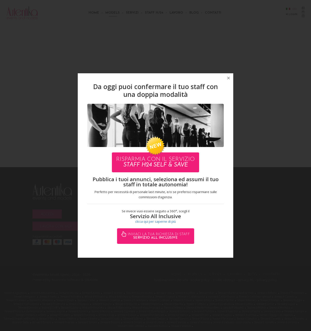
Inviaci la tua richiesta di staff (158, 236)
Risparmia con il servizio (155, 162)
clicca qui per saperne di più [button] (155, 221)
